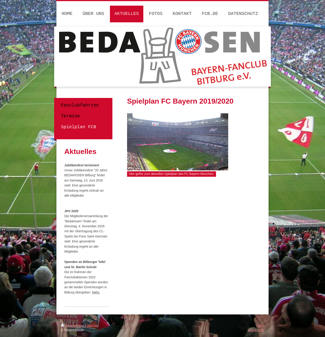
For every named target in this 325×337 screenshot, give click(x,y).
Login (260, 325)
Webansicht (256, 330)
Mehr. (96, 292)
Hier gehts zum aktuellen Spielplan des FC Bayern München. (171, 174)
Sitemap (92, 325)
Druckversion (73, 325)
